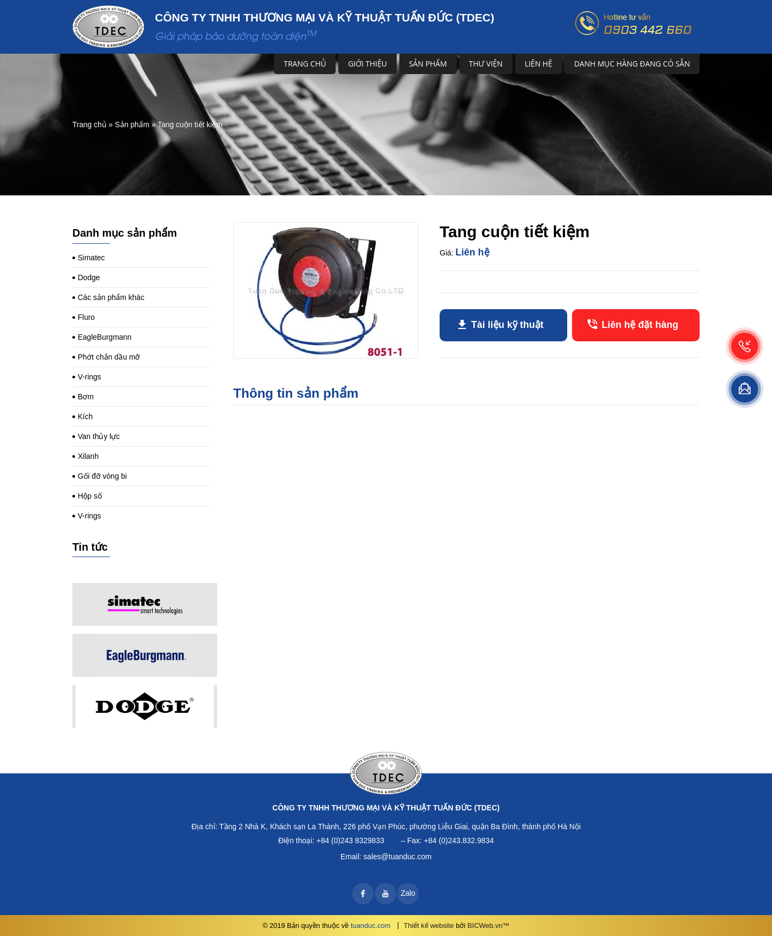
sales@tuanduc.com (397, 856)
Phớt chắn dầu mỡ (109, 357)
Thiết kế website (429, 926)
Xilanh (88, 456)
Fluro (86, 317)
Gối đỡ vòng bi (102, 476)
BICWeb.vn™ (488, 926)
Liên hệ (538, 63)
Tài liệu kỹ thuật (507, 324)
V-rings (89, 376)
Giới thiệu (367, 63)
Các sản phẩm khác (111, 297)
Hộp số (90, 496)
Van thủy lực (99, 436)
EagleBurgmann (104, 337)
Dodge (89, 277)
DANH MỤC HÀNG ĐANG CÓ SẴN (632, 63)
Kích (85, 416)
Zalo (407, 893)
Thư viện (486, 63)
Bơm (86, 396)
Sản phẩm (428, 63)
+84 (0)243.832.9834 (459, 840)
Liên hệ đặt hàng (640, 324)
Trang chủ (305, 63)
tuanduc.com (370, 926)
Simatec (91, 257)
